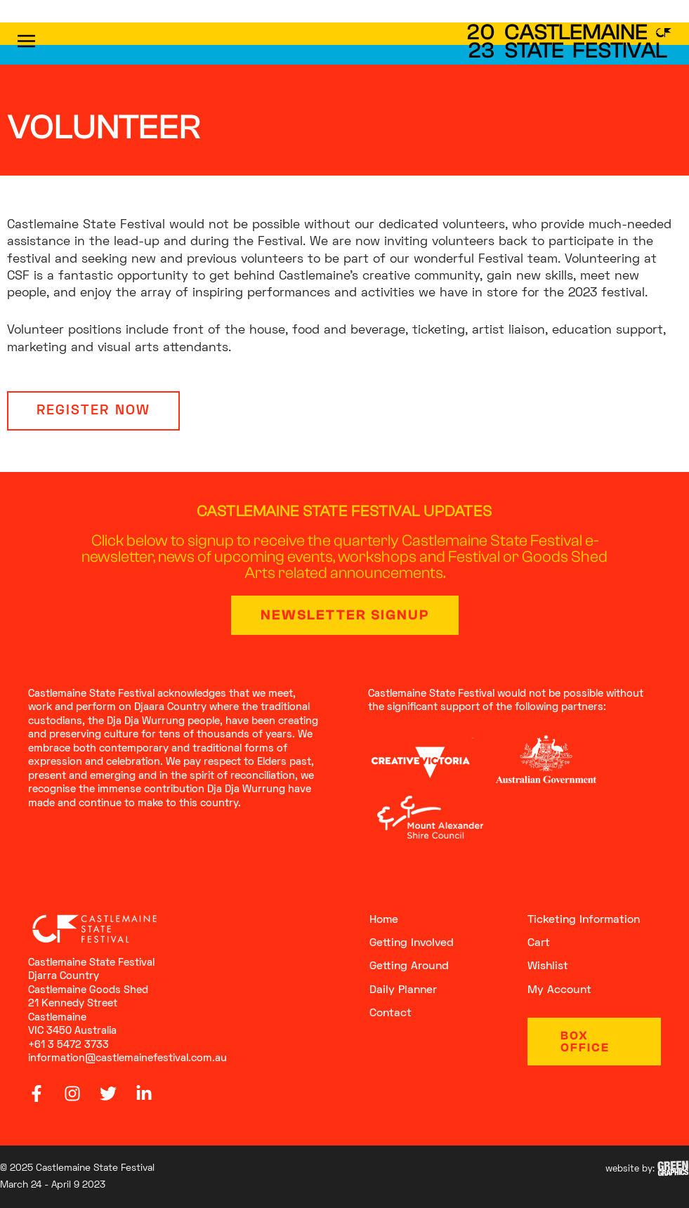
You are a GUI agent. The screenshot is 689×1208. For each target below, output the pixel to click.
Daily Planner (403, 990)
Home (383, 920)
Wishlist (547, 967)
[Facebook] (36, 1093)
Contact (390, 1014)
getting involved (411, 943)
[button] (50, 43)
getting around (409, 967)
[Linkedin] (144, 1093)
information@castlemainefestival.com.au (127, 1058)
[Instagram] (72, 1093)
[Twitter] (108, 1093)
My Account (559, 990)
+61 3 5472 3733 (68, 1045)
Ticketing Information (583, 920)
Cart (538, 943)
